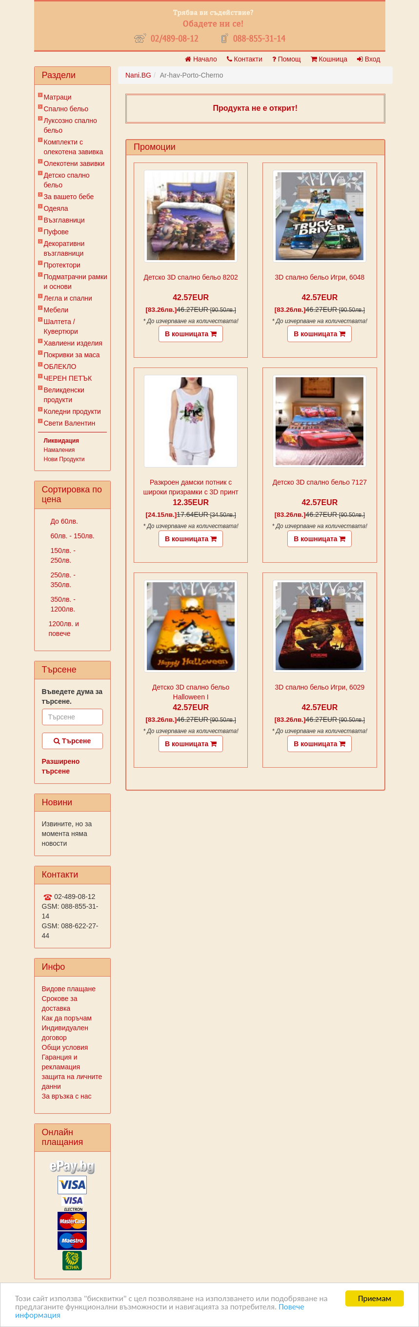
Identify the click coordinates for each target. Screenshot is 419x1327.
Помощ (286, 59)
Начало (201, 59)
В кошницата (191, 334)
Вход (368, 59)
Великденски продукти (64, 395)
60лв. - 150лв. (72, 536)
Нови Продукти (64, 459)
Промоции (155, 147)
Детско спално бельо (67, 180)
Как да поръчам (67, 1018)
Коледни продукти (72, 411)
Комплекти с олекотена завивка (73, 147)
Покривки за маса (72, 355)
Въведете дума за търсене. (72, 696)
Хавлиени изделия (73, 343)
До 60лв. (63, 521)
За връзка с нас (67, 1096)
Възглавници (64, 220)
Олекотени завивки (74, 163)
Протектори (62, 265)
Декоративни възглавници (64, 248)
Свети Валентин (70, 423)
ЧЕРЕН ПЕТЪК (68, 378)
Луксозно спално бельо (70, 125)
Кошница (329, 59)
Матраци (58, 97)
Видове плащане (69, 989)
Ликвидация (62, 440)
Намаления (59, 450)
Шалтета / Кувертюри (61, 326)
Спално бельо (66, 109)
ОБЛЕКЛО (60, 366)
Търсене (72, 741)
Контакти (244, 59)
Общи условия (65, 1047)
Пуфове (56, 232)
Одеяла (56, 208)
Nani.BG (138, 75)
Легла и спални (68, 298)
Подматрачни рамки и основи (75, 281)
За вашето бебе (69, 197)
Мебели (56, 310)
